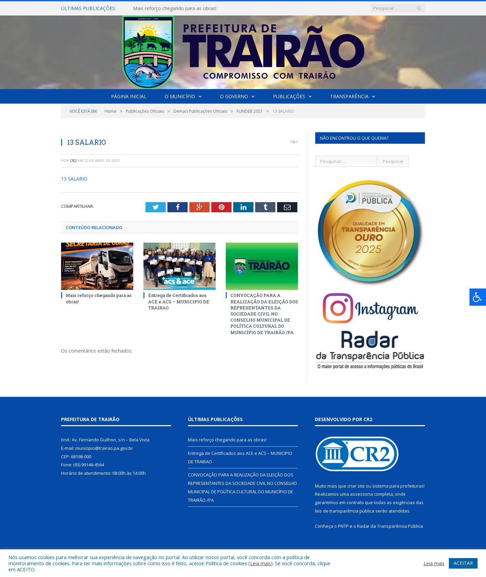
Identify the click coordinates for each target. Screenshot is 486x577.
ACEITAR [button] (463, 563)
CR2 (73, 160)
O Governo (234, 96)
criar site (356, 486)
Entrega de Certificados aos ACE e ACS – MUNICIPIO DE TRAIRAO (178, 301)
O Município (180, 96)
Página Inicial (128, 96)
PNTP (343, 526)
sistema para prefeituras (398, 486)
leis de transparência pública (344, 511)
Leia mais (260, 563)
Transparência (349, 96)
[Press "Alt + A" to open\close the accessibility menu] (477, 297)
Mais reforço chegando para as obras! (174, 8)
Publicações (289, 96)
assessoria (361, 494)
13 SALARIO (74, 178)
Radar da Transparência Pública (390, 526)
